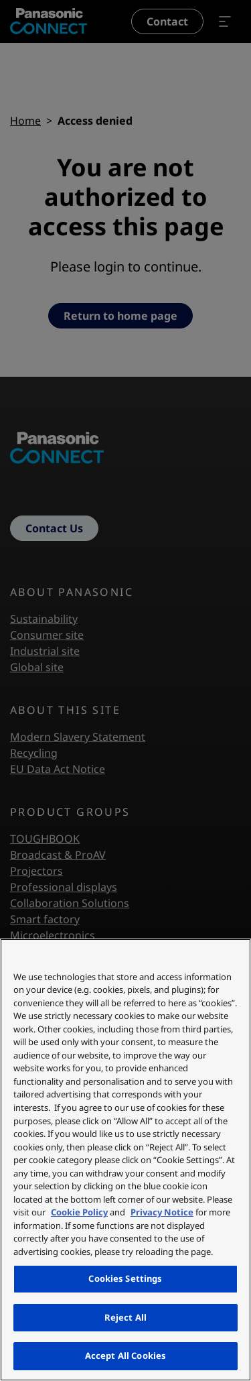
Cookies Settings (125, 1278)
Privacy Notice (162, 1212)
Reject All (125, 1317)
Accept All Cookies (125, 1355)
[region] (125, 1160)
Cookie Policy (79, 1212)
